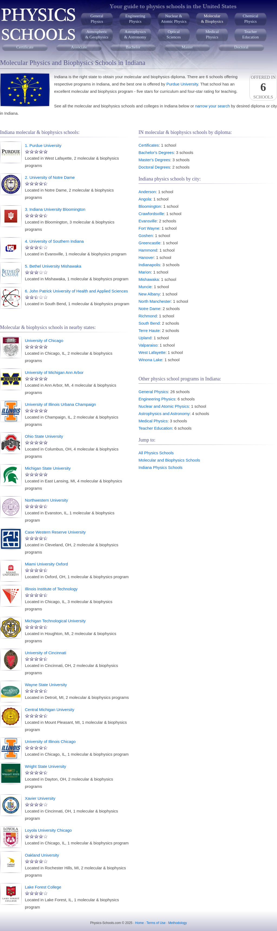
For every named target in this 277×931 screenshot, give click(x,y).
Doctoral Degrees (154, 167)
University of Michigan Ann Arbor (54, 372)
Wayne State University (46, 684)
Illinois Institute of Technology (51, 589)
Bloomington (149, 206)
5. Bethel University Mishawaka (53, 266)
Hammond (147, 250)
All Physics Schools (156, 452)
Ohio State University (44, 436)
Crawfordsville (151, 213)
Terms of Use (156, 923)
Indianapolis (149, 264)
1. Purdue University (43, 145)
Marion (144, 272)
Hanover (146, 257)
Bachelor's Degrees (156, 152)
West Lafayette (152, 352)
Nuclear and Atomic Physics (163, 406)
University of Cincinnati (45, 652)
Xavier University (40, 798)
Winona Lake (150, 359)
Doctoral (241, 47)
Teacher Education (155, 428)
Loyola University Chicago (48, 830)
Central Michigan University (49, 709)
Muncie (144, 286)
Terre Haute (149, 330)
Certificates (148, 145)
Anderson (147, 191)
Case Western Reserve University (55, 532)
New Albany (149, 294)
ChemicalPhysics (250, 19)
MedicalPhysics (212, 34)
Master (187, 47)
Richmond (147, 316)
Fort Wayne (148, 228)
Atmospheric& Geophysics (96, 34)
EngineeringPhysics (135, 19)
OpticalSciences (174, 34)
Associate (79, 47)
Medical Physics (153, 421)
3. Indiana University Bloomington (55, 209)
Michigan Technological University (55, 621)
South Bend (149, 323)
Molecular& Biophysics (212, 19)
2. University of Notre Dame (50, 177)
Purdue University (182, 84)
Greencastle (149, 243)
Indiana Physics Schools (160, 467)
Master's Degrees (154, 159)
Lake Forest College (43, 887)
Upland (144, 337)
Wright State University (45, 766)
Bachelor (133, 47)
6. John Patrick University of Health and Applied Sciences (76, 291)
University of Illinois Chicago (50, 741)
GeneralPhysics (96, 19)
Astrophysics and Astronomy (164, 413)
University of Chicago (44, 340)
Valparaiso (147, 345)
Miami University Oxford (46, 564)
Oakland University (42, 855)
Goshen (145, 235)
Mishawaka (148, 279)
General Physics (153, 391)
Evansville (147, 221)
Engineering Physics (156, 399)
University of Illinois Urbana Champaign (60, 404)
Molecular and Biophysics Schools (169, 460)
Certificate (24, 47)
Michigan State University (48, 468)
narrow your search (212, 106)
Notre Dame (149, 308)
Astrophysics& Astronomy (135, 34)
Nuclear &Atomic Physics (174, 19)
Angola (144, 199)
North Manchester (154, 301)
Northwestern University (46, 500)
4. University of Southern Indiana (54, 241)
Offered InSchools (263, 87)
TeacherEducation (250, 34)
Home (139, 923)
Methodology (177, 923)
